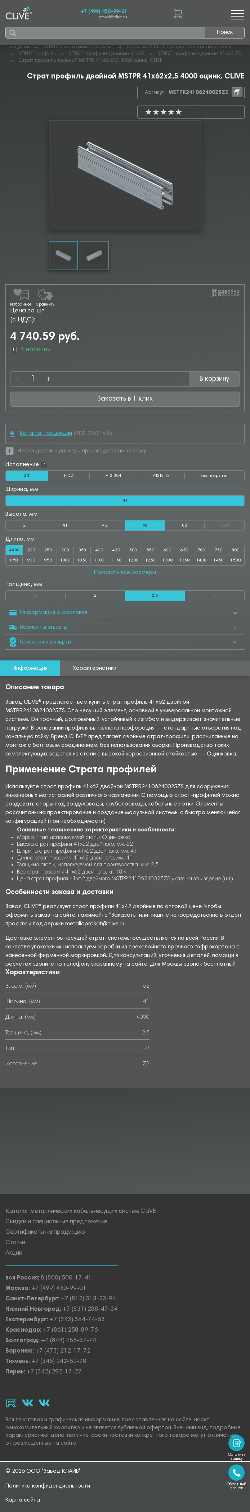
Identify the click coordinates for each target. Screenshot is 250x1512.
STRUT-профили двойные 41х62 (106, 54)
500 (133, 550)
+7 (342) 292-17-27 (54, 1372)
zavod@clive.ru (113, 17)
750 (219, 550)
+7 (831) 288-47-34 (90, 1309)
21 (25, 525)
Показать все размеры (125, 573)
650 (184, 550)
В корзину (214, 379)
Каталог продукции (41, 433)
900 (31, 560)
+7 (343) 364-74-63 (77, 1320)
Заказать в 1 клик (125, 399)
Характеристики (94, 668)
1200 (133, 560)
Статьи (15, 1243)
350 (82, 550)
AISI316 (168, 477)
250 (48, 550)
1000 (65, 560)
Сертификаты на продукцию (45, 1232)
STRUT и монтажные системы (78, 47)
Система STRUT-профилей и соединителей (179, 47)
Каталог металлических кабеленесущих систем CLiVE (80, 1212)
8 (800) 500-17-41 (66, 1278)
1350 (184, 560)
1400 (201, 560)
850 (14, 560)
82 (184, 525)
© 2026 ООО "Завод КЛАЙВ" (43, 1471)
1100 (99, 560)
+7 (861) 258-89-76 (70, 1330)
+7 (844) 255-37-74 (68, 1341)
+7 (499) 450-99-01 (104, 11)
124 (232, 524)
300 (65, 550)
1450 (218, 560)
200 (31, 550)
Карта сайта (22, 1500)
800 (236, 550)
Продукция (17, 47)
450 (116, 550)
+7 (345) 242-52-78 (58, 1362)
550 (151, 550)
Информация (30, 668)
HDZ (77, 477)
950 (48, 560)
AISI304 (121, 477)
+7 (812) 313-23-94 (88, 1299)
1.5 (49, 594)
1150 (116, 560)
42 (105, 525)
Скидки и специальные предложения (56, 1222)
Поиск (225, 32)
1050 (82, 560)
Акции (13, 1253)
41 (65, 525)
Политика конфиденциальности (47, 1486)
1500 (235, 560)
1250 (150, 560)
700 (202, 550)
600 (167, 550)
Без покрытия (214, 476)
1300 (167, 560)
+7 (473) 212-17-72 (62, 1351)
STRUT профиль (36, 54)
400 (99, 550)
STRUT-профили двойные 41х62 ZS (199, 54)
